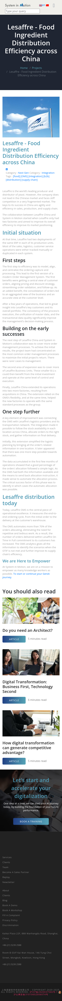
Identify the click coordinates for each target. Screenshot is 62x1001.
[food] (17, 176)
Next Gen (23, 172)
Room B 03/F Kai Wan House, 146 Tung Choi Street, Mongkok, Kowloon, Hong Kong (27, 955)
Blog (4, 900)
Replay (6, 877)
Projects (37, 68)
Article (14, 639)
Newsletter (8, 882)
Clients (6, 862)
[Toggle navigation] (37, 5)
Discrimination (10, 925)
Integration (48, 172)
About (5, 890)
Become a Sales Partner (15, 872)
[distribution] (13, 179)
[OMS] (24, 176)
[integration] (35, 176)
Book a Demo (10, 905)
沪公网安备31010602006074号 (37, 993)
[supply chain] (29, 179)
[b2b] (46, 176)
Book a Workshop (12, 910)
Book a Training (31, 821)
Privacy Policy (10, 920)
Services (7, 857)
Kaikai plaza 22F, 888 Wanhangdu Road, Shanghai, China (30, 936)
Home (24, 68)
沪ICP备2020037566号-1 (44, 992)
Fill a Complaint (11, 915)
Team (5, 867)
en (42, 5)
